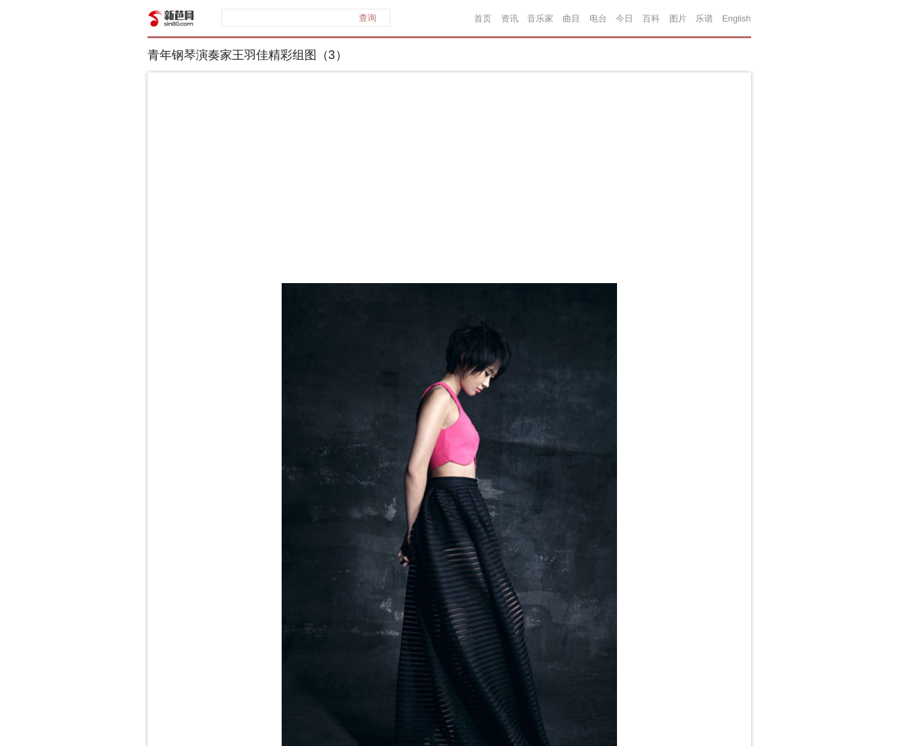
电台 (598, 18)
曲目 (571, 18)
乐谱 (704, 18)
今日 (624, 18)
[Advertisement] (449, 180)
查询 (367, 18)
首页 (483, 18)
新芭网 (171, 18)
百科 (651, 18)
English (736, 18)
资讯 (509, 18)
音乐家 (540, 18)
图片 (678, 18)
